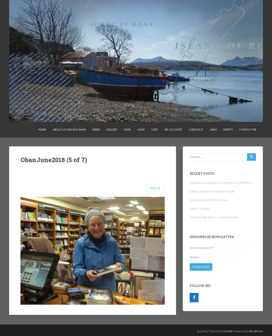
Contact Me (247, 129)
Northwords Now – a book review (214, 217)
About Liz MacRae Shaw (69, 129)
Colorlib (227, 331)
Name (194, 257)
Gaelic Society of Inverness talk (212, 191)
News (96, 129)
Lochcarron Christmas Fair (209, 200)
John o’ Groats (200, 209)
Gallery (111, 129)
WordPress (256, 331)
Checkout (196, 129)
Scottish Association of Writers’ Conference (221, 183)
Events (228, 129)
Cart (154, 129)
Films (127, 129)
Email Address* (202, 248)
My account (173, 129)
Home (42, 129)
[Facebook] (194, 297)
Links (213, 129)
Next (155, 188)
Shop (141, 129)
